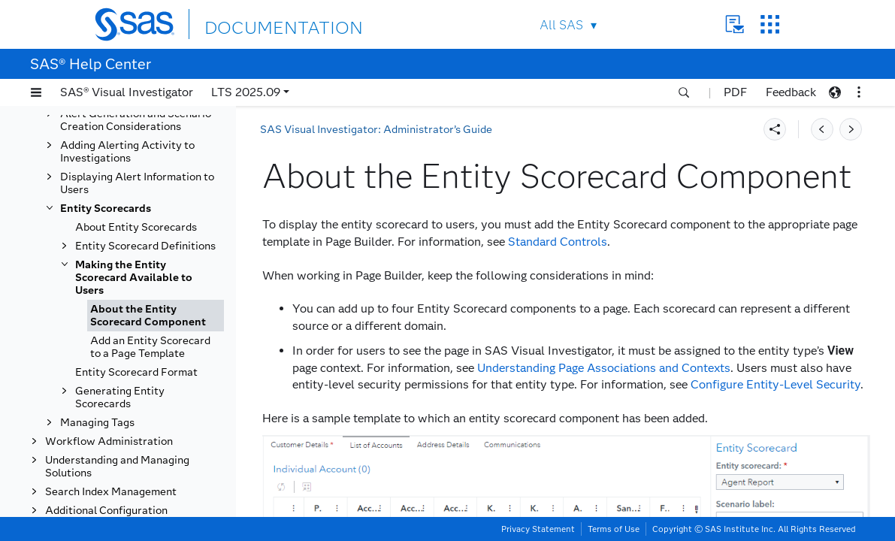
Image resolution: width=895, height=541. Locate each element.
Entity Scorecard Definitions (145, 246)
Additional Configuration (106, 510)
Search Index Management (111, 491)
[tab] (155, 315)
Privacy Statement (538, 529)
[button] (36, 92)
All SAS (561, 25)
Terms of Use (614, 529)
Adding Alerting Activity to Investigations (127, 152)
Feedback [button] (791, 92)
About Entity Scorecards (136, 227)
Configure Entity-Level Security (775, 384)
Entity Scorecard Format (136, 372)
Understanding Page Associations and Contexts (603, 368)
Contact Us (734, 24)
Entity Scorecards (105, 208)
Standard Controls (557, 241)
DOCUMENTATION (259, 24)
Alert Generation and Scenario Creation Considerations (135, 120)
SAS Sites (769, 24)
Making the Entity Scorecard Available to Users (133, 277)
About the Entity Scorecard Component (148, 315)
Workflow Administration (109, 441)
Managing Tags (97, 422)
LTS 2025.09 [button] (245, 92)
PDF (735, 92)
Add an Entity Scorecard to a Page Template (150, 347)
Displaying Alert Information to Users (137, 183)
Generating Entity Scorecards (120, 397)
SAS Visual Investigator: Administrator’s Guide (376, 129)
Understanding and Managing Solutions (117, 466)
